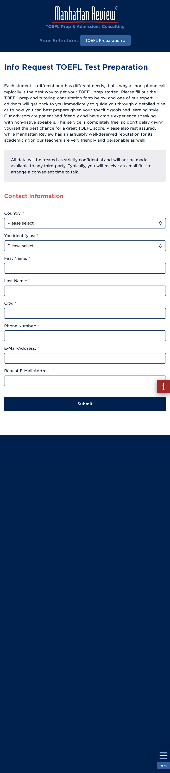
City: (10, 303)
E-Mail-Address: (21, 348)
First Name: (17, 258)
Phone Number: (21, 325)
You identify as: (21, 235)
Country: (14, 213)
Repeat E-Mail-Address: (29, 370)
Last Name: (17, 280)
